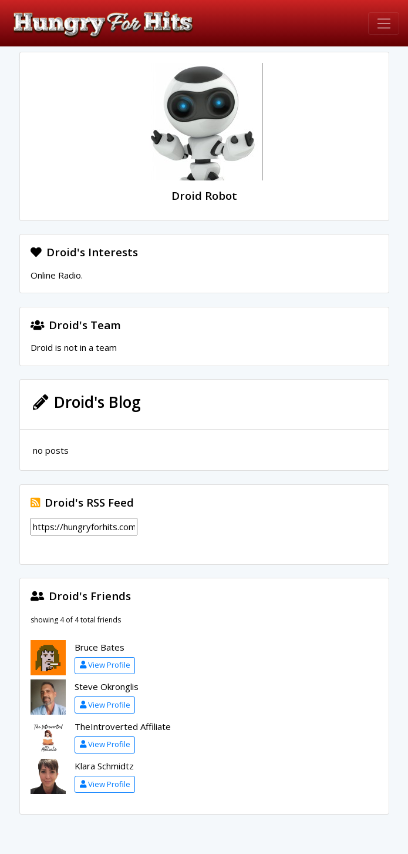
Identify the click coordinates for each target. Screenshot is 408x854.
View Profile (105, 664)
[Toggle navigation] (383, 23)
